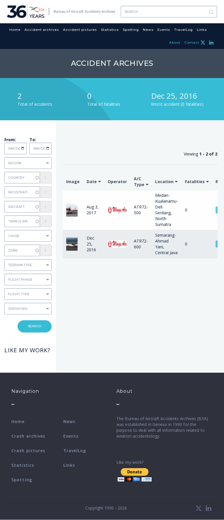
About (174, 42)
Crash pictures (28, 450)
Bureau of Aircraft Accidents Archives (85, 11)
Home (14, 30)
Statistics (110, 30)
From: (10, 139)
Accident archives (41, 30)
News (148, 30)
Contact (191, 42)
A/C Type (139, 181)
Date (92, 181)
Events (164, 30)
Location (164, 181)
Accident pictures (80, 30)
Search (211, 11)
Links (202, 30)
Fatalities (195, 181)
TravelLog (183, 30)
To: (32, 139)
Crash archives (28, 436)
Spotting (131, 30)
